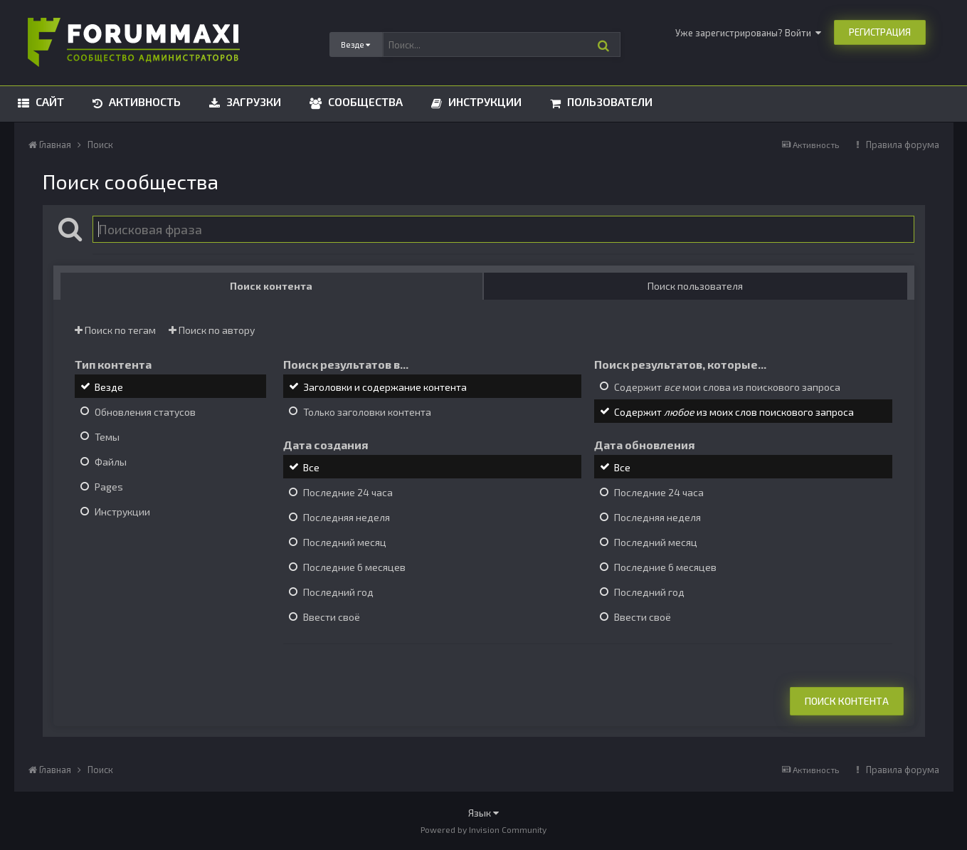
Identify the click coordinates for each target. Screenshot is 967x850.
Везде (109, 387)
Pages (109, 487)
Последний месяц (344, 542)
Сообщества (364, 101)
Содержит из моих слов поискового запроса (734, 412)
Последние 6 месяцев (354, 567)
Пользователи (608, 101)
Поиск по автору (212, 330)
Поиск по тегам (115, 330)
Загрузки (252, 101)
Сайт (48, 101)
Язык (483, 813)
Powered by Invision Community (483, 829)
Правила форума (902, 144)
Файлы (111, 462)
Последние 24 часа (348, 492)
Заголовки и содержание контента (385, 387)
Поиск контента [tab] (271, 286)
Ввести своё (331, 618)
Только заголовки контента (367, 412)
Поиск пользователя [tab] (695, 286)
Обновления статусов (145, 412)
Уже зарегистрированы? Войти (748, 32)
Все (311, 467)
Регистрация (880, 32)
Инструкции (483, 101)
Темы (107, 437)
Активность (143, 101)
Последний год (338, 592)
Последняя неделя (346, 517)
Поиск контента (847, 701)
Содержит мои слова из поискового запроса (727, 387)
